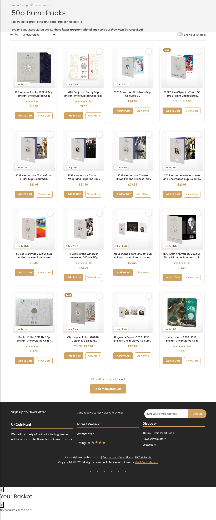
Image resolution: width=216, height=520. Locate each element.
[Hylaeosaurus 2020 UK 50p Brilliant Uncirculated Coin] (182, 312)
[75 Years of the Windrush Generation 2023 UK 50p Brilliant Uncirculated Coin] (83, 229)
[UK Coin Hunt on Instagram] (91, 470)
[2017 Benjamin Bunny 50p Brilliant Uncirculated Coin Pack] (83, 67)
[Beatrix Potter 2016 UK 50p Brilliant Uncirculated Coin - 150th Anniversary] (34, 312)
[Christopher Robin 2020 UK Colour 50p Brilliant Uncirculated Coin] (83, 312)
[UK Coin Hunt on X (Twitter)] (105, 470)
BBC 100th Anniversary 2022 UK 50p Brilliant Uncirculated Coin (181, 255)
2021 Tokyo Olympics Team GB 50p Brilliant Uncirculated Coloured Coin (182, 95)
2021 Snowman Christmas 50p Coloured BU (132, 94)
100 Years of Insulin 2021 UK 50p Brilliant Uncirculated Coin (34, 94)
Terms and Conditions (118, 457)
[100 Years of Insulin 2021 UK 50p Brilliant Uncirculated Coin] (34, 67)
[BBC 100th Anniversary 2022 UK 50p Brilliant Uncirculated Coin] (182, 229)
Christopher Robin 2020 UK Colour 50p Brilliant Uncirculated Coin (83, 341)
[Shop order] (38, 35)
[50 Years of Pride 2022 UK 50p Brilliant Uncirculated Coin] (34, 229)
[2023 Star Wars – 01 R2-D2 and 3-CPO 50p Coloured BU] (34, 150)
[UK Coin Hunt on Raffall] (125, 470)
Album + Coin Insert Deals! (159, 433)
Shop (25, 5)
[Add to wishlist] (50, 51)
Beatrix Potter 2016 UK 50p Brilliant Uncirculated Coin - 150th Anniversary (34, 341)
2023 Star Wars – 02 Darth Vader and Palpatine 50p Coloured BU (83, 179)
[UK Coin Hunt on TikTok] (112, 470)
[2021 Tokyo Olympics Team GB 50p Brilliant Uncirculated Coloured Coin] (182, 67)
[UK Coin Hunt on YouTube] (98, 470)
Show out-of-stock (191, 34)
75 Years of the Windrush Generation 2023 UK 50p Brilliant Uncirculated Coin (83, 257)
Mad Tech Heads (146, 462)
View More (44, 115)
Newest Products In (154, 439)
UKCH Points (143, 457)
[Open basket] (2, 489)
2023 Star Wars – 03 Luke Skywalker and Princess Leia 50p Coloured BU (132, 179)
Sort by (14, 34)
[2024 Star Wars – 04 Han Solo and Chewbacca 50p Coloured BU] (182, 150)
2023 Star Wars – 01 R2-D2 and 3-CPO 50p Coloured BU (34, 177)
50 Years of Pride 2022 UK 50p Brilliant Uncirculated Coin (34, 255)
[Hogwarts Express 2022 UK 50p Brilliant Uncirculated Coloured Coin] (132, 312)
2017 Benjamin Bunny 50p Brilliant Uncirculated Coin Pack (83, 94)
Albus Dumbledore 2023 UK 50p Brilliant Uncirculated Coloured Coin (133, 257)
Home (15, 5)
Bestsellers (149, 444)
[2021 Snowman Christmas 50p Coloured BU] (132, 67)
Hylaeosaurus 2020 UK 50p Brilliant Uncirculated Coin (182, 339)
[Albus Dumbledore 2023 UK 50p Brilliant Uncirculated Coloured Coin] (132, 229)
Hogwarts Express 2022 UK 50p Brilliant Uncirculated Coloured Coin (132, 341)
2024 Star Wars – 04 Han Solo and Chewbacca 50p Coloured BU (182, 179)
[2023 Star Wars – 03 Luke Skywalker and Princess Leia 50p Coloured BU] (132, 150)
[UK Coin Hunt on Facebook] (119, 470)
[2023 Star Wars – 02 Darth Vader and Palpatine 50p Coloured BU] (83, 150)
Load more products (108, 389)
